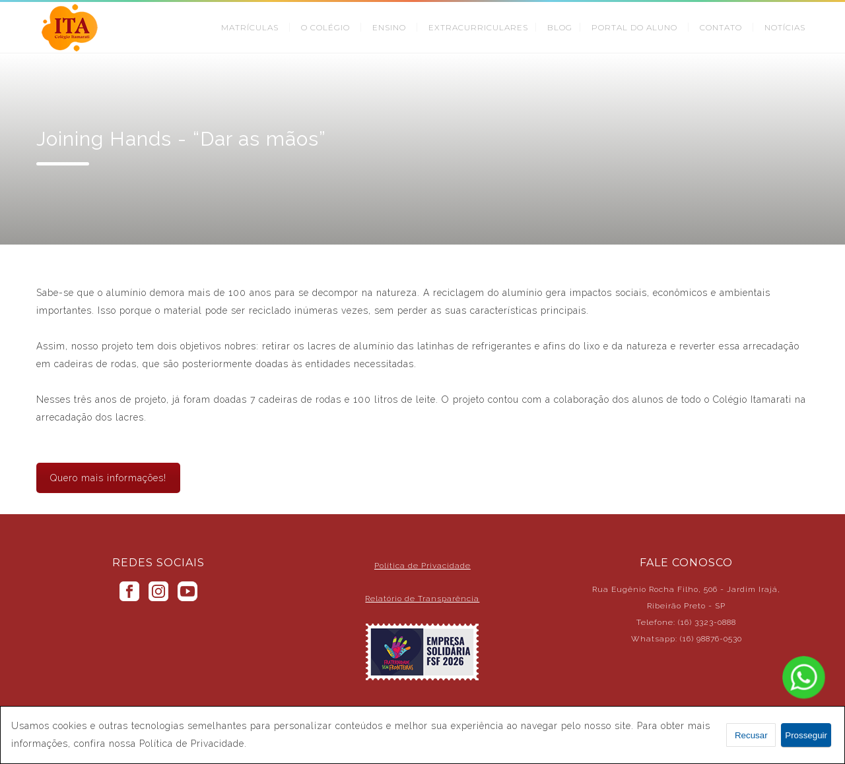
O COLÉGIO (325, 27)
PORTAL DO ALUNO (634, 27)
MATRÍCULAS (250, 27)
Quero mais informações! (108, 478)
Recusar (751, 735)
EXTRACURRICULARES (478, 27)
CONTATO (721, 27)
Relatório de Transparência (422, 598)
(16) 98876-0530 (711, 638)
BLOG (559, 27)
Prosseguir (806, 735)
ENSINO (389, 27)
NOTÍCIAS (784, 27)
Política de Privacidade (422, 565)
